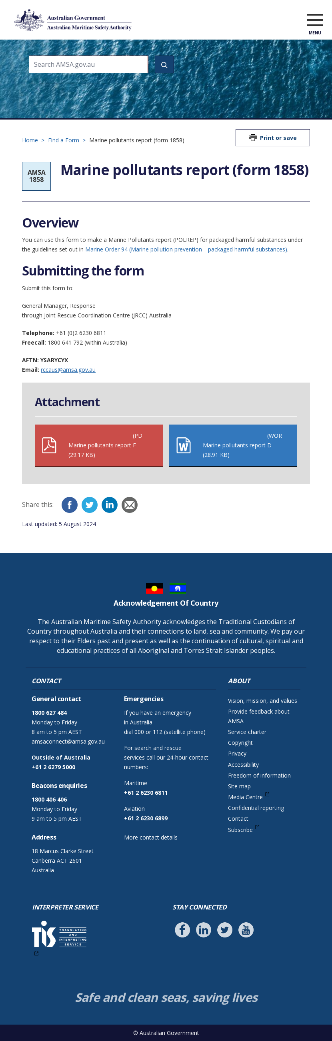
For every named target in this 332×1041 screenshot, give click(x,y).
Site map (239, 786)
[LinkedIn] (110, 505)
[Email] (130, 505)
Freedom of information (259, 775)
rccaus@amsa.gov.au (68, 369)
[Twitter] (90, 505)
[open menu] (315, 21)
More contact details (151, 837)
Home (30, 140)
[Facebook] (70, 505)
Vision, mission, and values (262, 700)
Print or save (278, 138)
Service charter (247, 732)
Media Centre (245, 797)
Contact (238, 818)
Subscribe (240, 830)
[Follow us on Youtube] (246, 929)
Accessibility (243, 764)
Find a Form (63, 140)
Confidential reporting (256, 808)
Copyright (240, 742)
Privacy (237, 753)
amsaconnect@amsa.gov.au (68, 741)
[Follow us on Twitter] (224, 929)
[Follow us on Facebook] (182, 929)
